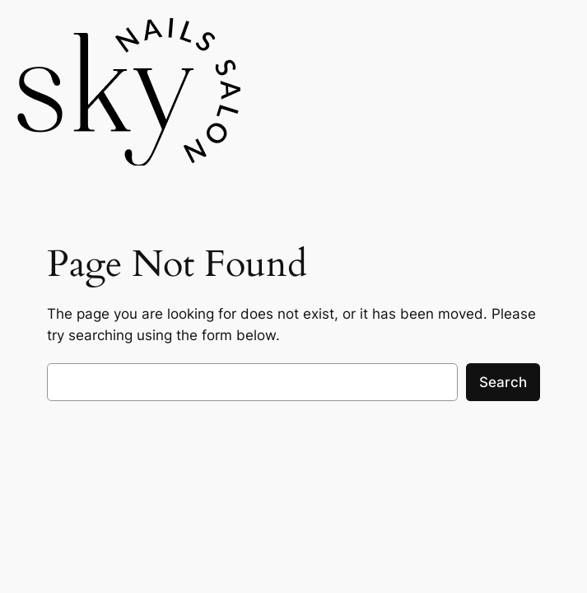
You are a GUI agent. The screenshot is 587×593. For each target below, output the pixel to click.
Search (503, 382)
